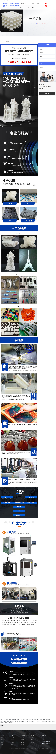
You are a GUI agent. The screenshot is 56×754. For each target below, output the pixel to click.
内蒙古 (10, 719)
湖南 (30, 719)
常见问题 (32, 742)
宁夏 (48, 719)
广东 (32, 719)
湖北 (29, 719)
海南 (35, 719)
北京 (4, 719)
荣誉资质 (1, 744)
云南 (41, 719)
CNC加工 (41, 56)
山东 (26, 719)
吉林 (13, 719)
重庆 (36, 719)
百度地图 (42, 748)
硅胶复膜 (12, 742)
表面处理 (22, 741)
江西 (24, 719)
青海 (47, 719)
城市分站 (7, 0)
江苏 (18, 719)
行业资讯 (32, 739)
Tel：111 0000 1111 (42, 24)
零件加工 (41, 67)
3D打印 (41, 63)
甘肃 (45, 719)
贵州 (39, 719)
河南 (27, 719)
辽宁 (12, 719)
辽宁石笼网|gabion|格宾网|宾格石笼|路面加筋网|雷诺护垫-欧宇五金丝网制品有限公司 (11, 5)
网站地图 (4, 0)
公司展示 (1, 741)
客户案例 (22, 737)
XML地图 (38, 748)
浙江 (20, 719)
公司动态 (32, 737)
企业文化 (1, 739)
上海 (17, 719)
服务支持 (22, 739)
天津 (5, 719)
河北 (7, 719)
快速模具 (41, 49)
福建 (23, 719)
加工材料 (22, 742)
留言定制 (47, 93)
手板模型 (41, 52)
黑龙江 (15, 719)
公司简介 (1, 737)
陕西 (44, 719)
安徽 (21, 719)
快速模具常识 (33, 741)
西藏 (42, 719)
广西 (33, 719)
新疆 (50, 719)
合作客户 (1, 745)
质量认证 (22, 744)
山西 (8, 719)
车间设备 (1, 742)
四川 (38, 719)
